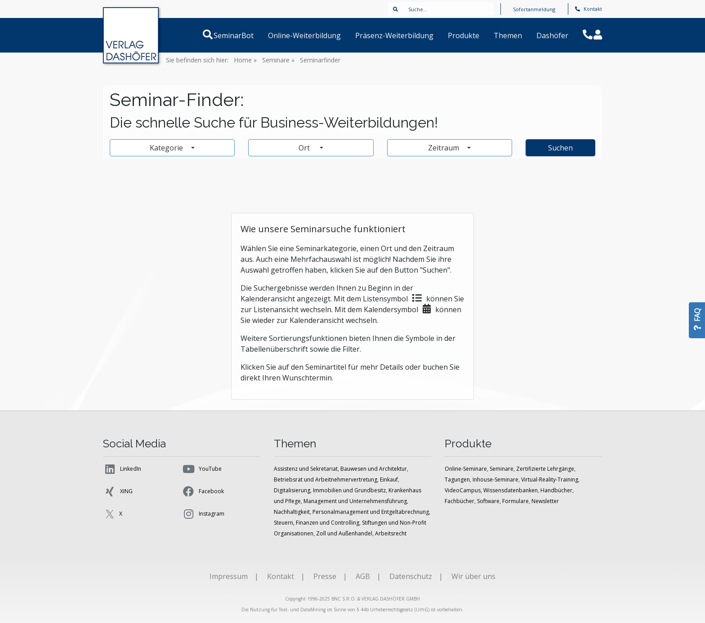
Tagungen (457, 479)
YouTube (202, 469)
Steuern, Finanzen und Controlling (316, 522)
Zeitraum (444, 148)
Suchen (560, 148)
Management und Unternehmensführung (355, 501)
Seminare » (278, 60)
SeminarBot (244, 35)
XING (118, 491)
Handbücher (556, 490)
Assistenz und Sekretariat (306, 469)
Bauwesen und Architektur (373, 469)
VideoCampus (463, 490)
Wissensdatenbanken (510, 490)
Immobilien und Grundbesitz (349, 490)
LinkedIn (122, 469)
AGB (363, 576)
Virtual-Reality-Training (549, 479)
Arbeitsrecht (390, 533)
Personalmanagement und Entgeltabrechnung (370, 512)
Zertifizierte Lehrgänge (545, 469)
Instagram (203, 513)
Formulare (515, 501)
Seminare (501, 469)
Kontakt (588, 8)
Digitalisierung (292, 490)
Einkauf (389, 479)
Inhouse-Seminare (495, 479)
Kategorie (167, 148)
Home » (245, 60)
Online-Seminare (466, 469)
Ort (308, 148)
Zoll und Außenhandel (344, 533)
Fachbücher (459, 501)
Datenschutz (410, 576)
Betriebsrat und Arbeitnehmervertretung (325, 479)
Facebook (203, 491)
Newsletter (545, 501)
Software (488, 501)
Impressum (229, 576)
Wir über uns (473, 576)
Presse (324, 576)
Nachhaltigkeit (292, 512)
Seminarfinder (320, 60)
